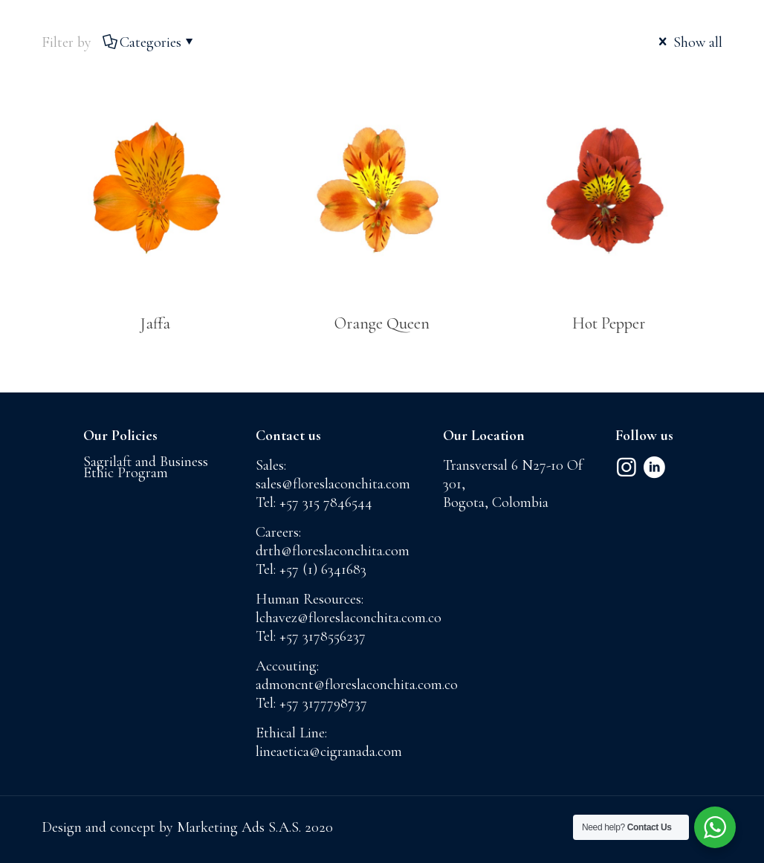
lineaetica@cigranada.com (329, 751)
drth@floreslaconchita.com (332, 551)
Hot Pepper (608, 323)
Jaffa (155, 323)
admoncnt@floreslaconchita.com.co (357, 685)
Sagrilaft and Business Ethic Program (145, 467)
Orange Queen (382, 323)
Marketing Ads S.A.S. (241, 827)
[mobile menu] (740, 48)
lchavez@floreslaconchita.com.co (348, 618)
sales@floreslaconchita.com (333, 484)
